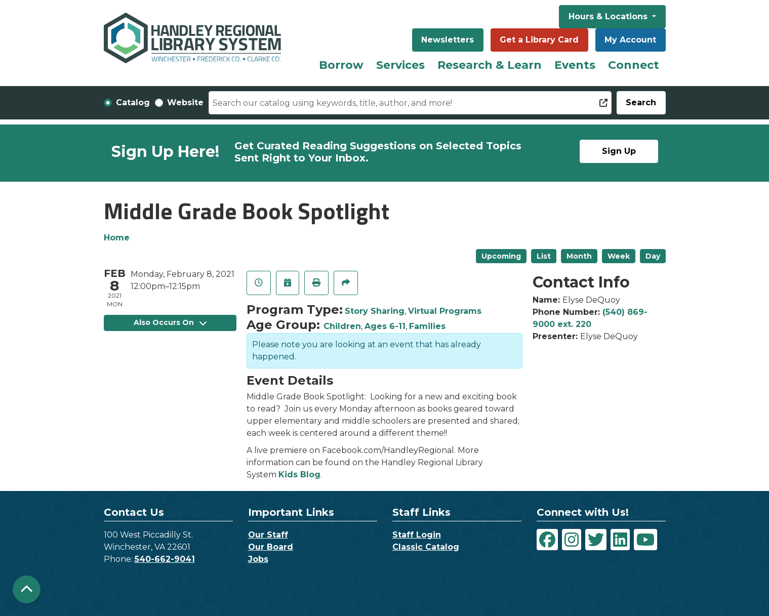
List (544, 256)
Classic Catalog (425, 547)
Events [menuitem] (574, 65)
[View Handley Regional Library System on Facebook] (547, 539)
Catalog (133, 102)
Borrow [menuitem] (341, 65)
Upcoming (501, 256)
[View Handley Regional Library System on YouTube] (645, 539)
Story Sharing (374, 311)
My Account (630, 40)
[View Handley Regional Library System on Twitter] (595, 539)
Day (652, 256)
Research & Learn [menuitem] (489, 65)
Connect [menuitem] (633, 65)
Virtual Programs (444, 311)
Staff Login (416, 535)
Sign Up (619, 151)
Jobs (258, 559)
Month (579, 256)
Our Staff (268, 535)
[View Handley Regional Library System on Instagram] (571, 539)
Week (619, 256)
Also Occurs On (170, 322)
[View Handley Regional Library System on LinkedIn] (620, 539)
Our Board (270, 547)
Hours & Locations (609, 16)
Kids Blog (299, 474)
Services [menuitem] (400, 65)
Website (185, 102)
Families (427, 326)
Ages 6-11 (385, 326)
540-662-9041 (165, 559)
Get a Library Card (539, 40)
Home (117, 237)
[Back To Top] (27, 589)
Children (342, 326)
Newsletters (447, 40)
